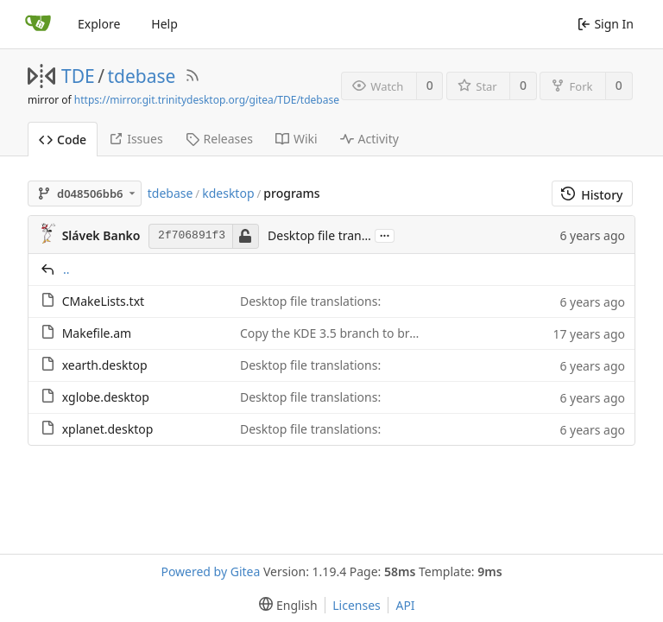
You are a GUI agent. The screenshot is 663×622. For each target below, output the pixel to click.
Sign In (606, 24)
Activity (369, 138)
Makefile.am (97, 333)
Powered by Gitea (210, 571)
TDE (78, 76)
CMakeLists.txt (103, 301)
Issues (135, 138)
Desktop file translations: (338, 235)
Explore (99, 24)
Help (164, 24)
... (385, 234)
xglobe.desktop (105, 397)
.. (66, 269)
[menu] (284, 605)
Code (62, 139)
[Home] (38, 24)
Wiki (296, 138)
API (404, 605)
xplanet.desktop (108, 429)
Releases (219, 138)
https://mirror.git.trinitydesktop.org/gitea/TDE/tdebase (206, 99)
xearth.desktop (105, 365)
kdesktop (228, 193)
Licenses (356, 605)
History (591, 195)
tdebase (142, 76)
